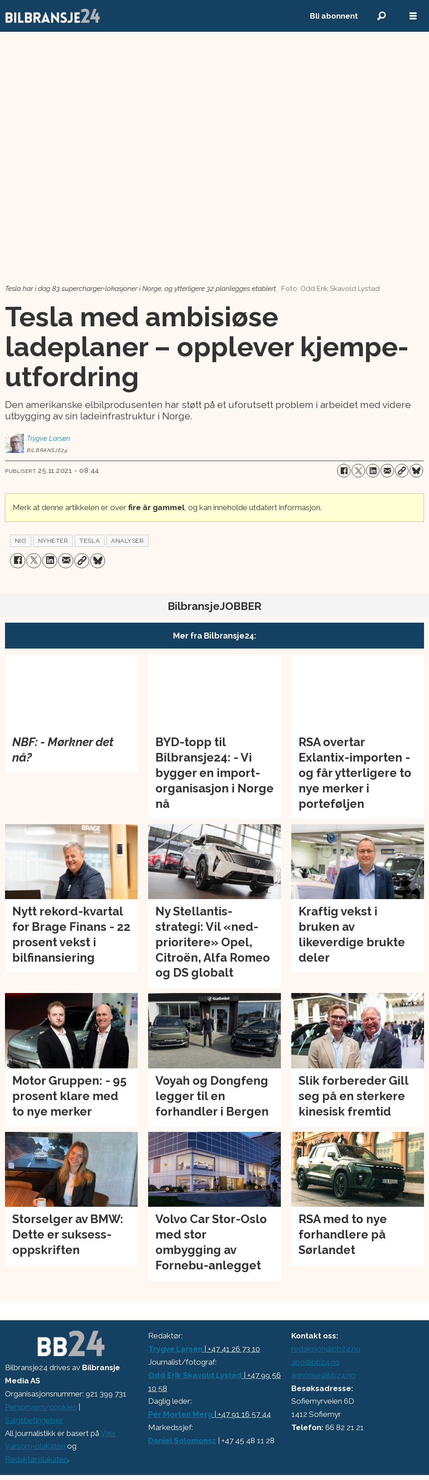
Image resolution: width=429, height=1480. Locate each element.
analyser (127, 540)
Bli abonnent (334, 15)
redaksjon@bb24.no (326, 1348)
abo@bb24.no (315, 1362)
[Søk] (381, 16)
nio (21, 540)
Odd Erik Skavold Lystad (195, 1375)
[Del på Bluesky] (416, 470)
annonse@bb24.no (323, 1375)
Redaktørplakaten (36, 1459)
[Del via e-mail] (387, 470)
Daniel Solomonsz (182, 1440)
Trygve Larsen (175, 1348)
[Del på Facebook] (344, 470)
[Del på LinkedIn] (373, 470)
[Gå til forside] (53, 16)
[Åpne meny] (413, 16)
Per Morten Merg (180, 1414)
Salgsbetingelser (34, 1420)
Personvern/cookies (41, 1406)
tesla (89, 540)
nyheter (53, 540)
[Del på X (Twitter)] (358, 470)
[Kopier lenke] (402, 470)
